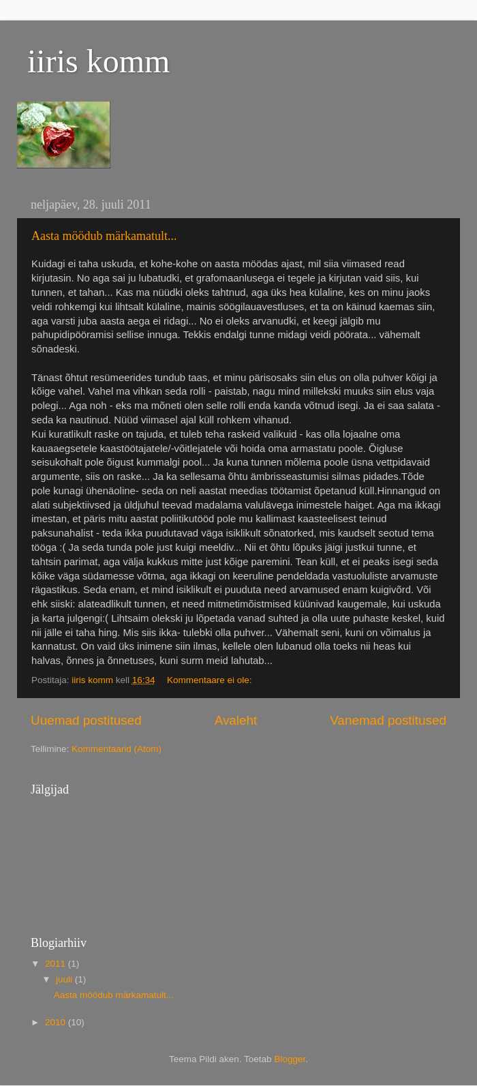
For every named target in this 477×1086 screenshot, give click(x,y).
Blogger (289, 1059)
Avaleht (236, 720)
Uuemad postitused (86, 720)
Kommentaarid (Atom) (116, 749)
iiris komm (98, 61)
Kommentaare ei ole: (210, 680)
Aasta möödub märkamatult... (103, 236)
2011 (56, 964)
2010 (56, 1022)
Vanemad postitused (388, 720)
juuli (65, 979)
